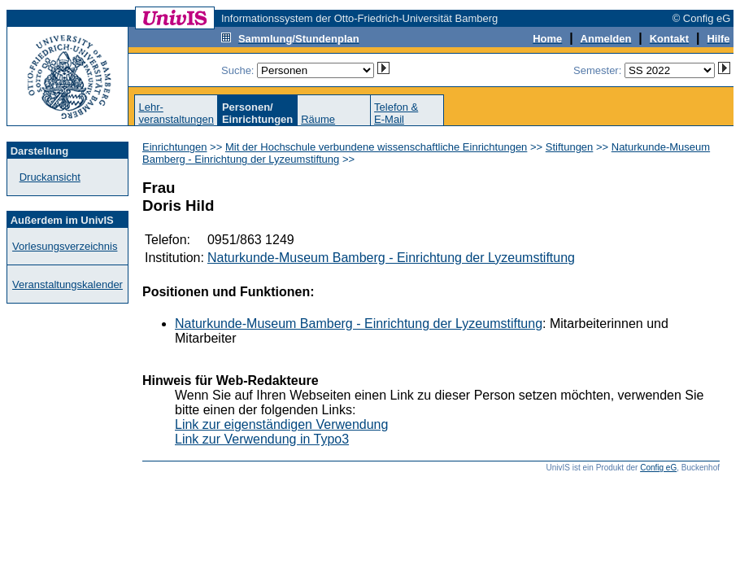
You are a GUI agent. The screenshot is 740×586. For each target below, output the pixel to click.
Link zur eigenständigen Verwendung (281, 424)
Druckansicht (50, 177)
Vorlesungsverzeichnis (64, 246)
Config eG (658, 467)
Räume (318, 119)
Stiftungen (570, 147)
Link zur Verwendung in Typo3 (262, 439)
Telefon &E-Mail (396, 113)
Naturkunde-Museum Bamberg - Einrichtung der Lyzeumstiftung (391, 258)
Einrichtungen (174, 147)
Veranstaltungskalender (67, 284)
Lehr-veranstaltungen (176, 113)
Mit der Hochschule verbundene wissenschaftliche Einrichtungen (376, 147)
